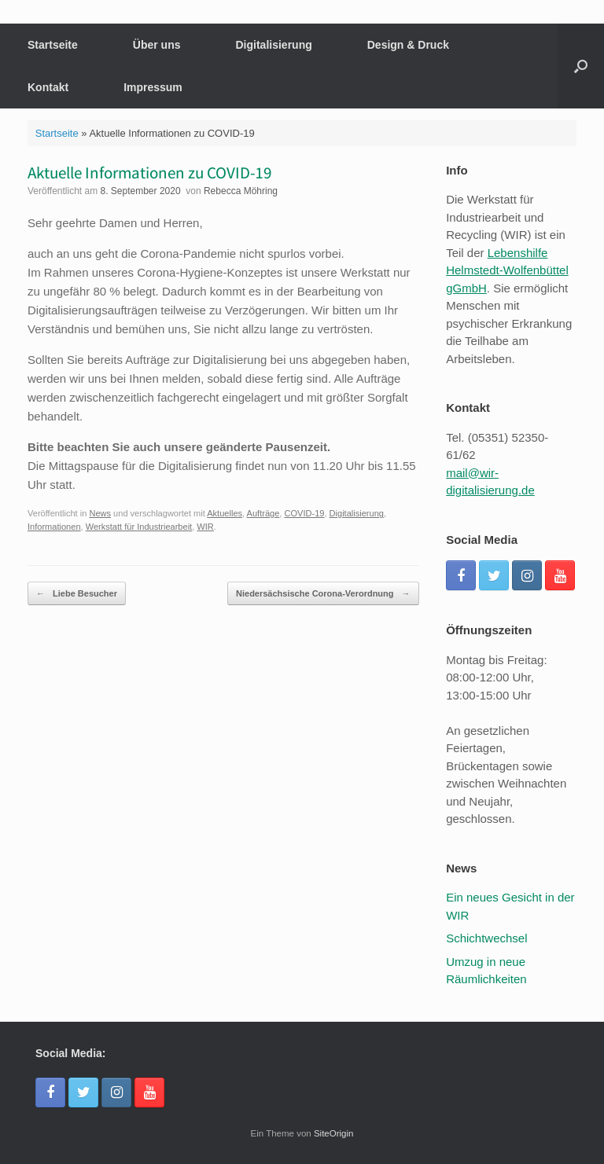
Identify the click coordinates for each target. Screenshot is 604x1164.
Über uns (157, 45)
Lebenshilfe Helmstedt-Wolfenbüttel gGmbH (507, 270)
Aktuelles (224, 513)
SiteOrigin (334, 1133)
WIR (205, 526)
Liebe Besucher (76, 593)
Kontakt (48, 87)
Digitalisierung (274, 45)
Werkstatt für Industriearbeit (139, 526)
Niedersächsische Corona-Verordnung (323, 593)
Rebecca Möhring (241, 190)
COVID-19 (304, 513)
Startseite (53, 45)
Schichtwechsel (486, 938)
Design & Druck (408, 45)
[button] (581, 66)
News (100, 513)
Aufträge (263, 513)
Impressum (152, 87)
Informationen (54, 526)
